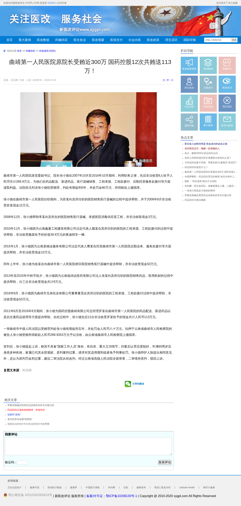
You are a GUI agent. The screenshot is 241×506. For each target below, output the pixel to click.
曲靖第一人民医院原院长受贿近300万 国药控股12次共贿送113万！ (211, 172)
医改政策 (153, 40)
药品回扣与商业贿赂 (195, 200)
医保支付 (116, 40)
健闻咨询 (141, 487)
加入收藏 (232, 3)
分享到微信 (134, 384)
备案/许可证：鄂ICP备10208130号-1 (111, 496)
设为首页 (221, 3)
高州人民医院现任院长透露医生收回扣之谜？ (208, 158)
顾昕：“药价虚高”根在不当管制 (201, 181)
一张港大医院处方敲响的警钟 (200, 190)
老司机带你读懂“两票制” (19, 419)
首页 (9, 40)
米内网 (111, 487)
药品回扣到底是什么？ (196, 167)
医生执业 (80, 40)
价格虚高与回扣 (47, 51)
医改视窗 (98, 40)
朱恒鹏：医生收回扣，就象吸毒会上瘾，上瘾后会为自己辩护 (211, 186)
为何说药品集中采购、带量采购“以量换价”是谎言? (211, 162)
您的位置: (12, 51)
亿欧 (125, 487)
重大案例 (25, 40)
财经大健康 (209, 487)
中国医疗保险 (93, 487)
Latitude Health (187, 487)
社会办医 (134, 40)
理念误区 (171, 40)
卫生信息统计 (14, 487)
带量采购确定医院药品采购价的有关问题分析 (208, 195)
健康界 (73, 487)
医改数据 (43, 40)
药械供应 (61, 40)
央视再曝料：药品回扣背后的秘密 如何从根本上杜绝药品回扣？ (211, 176)
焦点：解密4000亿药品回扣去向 (201, 153)
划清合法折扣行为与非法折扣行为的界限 (28, 424)
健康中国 (34, 487)
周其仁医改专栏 (162, 487)
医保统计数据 (55, 487)
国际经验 (189, 40)
